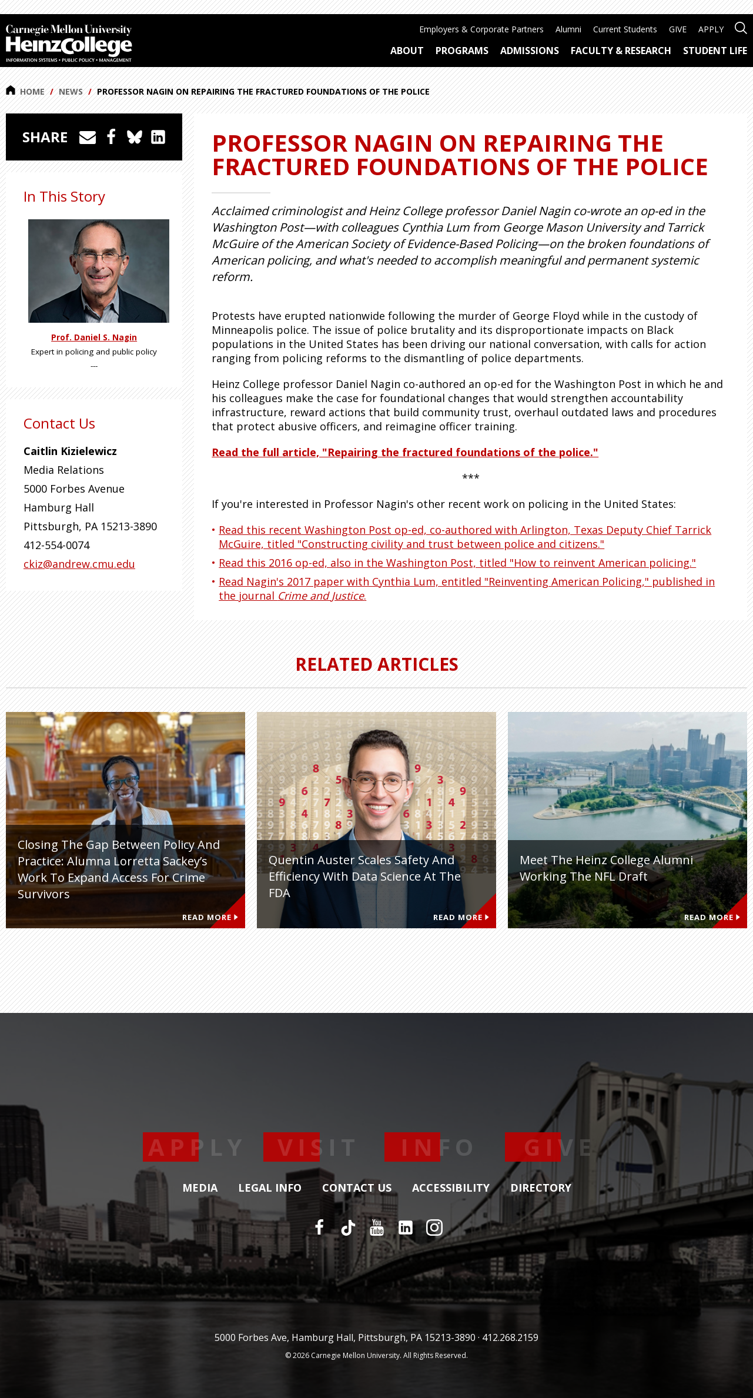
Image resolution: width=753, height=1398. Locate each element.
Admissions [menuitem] (529, 50)
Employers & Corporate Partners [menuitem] (481, 29)
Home (25, 91)
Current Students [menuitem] (625, 29)
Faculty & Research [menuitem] (621, 50)
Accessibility (451, 1188)
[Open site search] (741, 27)
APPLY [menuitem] (711, 29)
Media (199, 1188)
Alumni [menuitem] (568, 29)
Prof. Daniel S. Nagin (94, 337)
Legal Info (270, 1188)
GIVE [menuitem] (678, 29)
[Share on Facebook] (111, 137)
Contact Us (356, 1188)
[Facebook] (319, 1227)
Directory (540, 1188)
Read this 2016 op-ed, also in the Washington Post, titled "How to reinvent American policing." (457, 563)
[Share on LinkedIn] (158, 137)
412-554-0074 (56, 545)
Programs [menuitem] (462, 50)
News (71, 91)
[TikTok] (348, 1227)
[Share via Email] (87, 137)
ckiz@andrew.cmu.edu (79, 564)
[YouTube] (377, 1227)
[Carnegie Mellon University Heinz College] (69, 45)
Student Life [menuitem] (715, 50)
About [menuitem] (407, 50)
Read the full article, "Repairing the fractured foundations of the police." (405, 452)
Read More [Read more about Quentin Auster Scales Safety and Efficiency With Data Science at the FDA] (461, 917)
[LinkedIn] (405, 1227)
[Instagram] (434, 1227)
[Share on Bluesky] (134, 137)
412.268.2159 (510, 1337)
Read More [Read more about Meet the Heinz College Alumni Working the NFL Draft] (712, 917)
